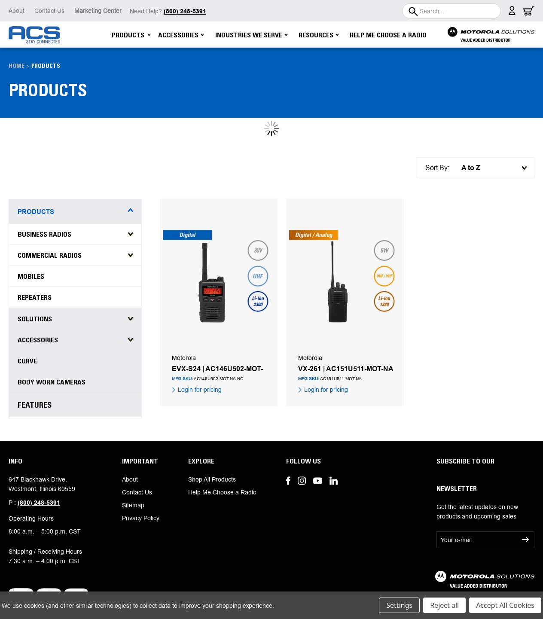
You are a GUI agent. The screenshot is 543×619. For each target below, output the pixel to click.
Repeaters (35, 297)
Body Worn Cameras (51, 382)
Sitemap (133, 505)
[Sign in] (512, 13)
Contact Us (49, 10)
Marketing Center (98, 10)
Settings (399, 605)
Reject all (444, 605)
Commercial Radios (50, 255)
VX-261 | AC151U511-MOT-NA (346, 369)
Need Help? (168, 11)
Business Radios (44, 234)
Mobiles (31, 276)
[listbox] (491, 168)
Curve (27, 361)
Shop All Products (212, 479)
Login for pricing (199, 389)
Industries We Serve (251, 34)
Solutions (35, 318)
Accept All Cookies (505, 605)
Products (131, 34)
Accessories (181, 34)
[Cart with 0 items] (528, 13)
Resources (319, 34)
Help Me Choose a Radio (388, 34)
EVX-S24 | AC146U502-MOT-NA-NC (217, 369)
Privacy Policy (140, 518)
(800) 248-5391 (39, 502)
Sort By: (437, 168)
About (16, 10)
